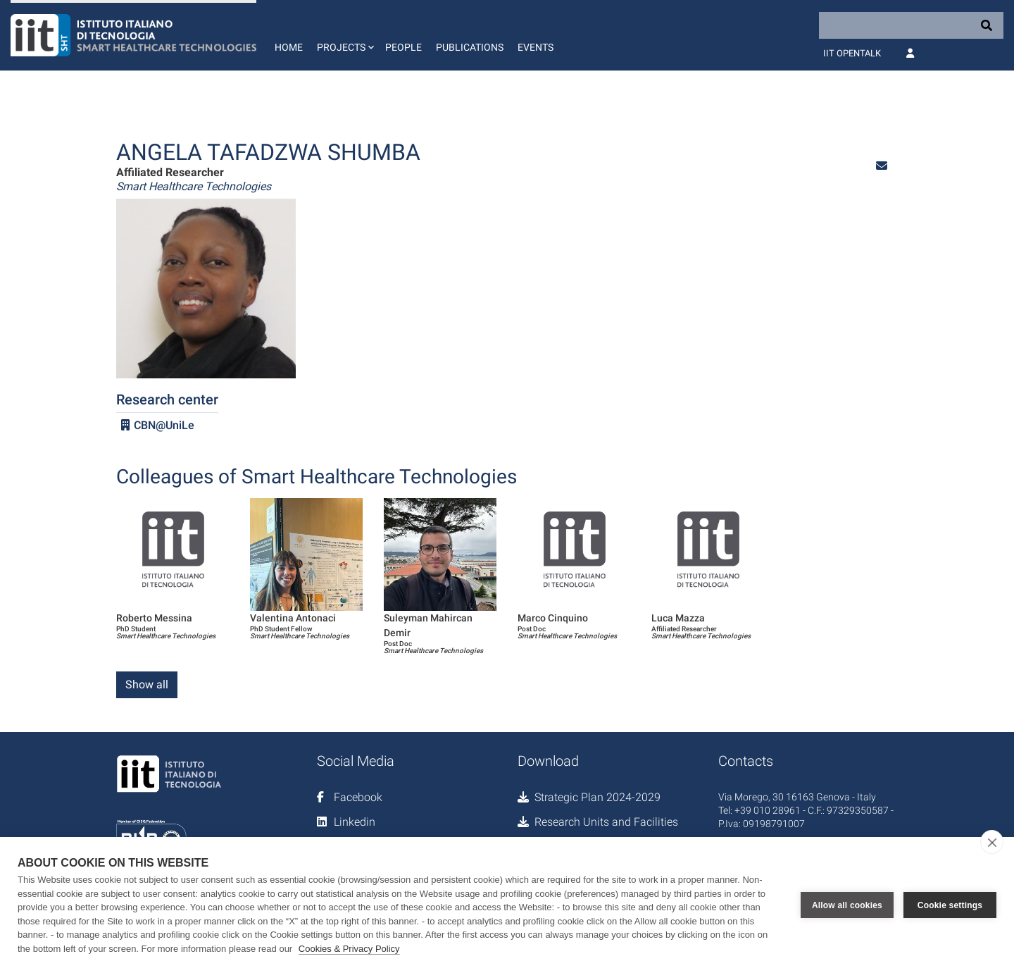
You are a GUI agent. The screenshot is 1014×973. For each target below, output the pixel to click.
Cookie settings (950, 905)
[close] (991, 842)
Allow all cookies (847, 905)
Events (535, 47)
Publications (469, 47)
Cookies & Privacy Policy (349, 948)
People (403, 47)
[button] (344, 35)
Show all (146, 684)
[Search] (911, 25)
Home (289, 47)
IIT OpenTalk (852, 53)
